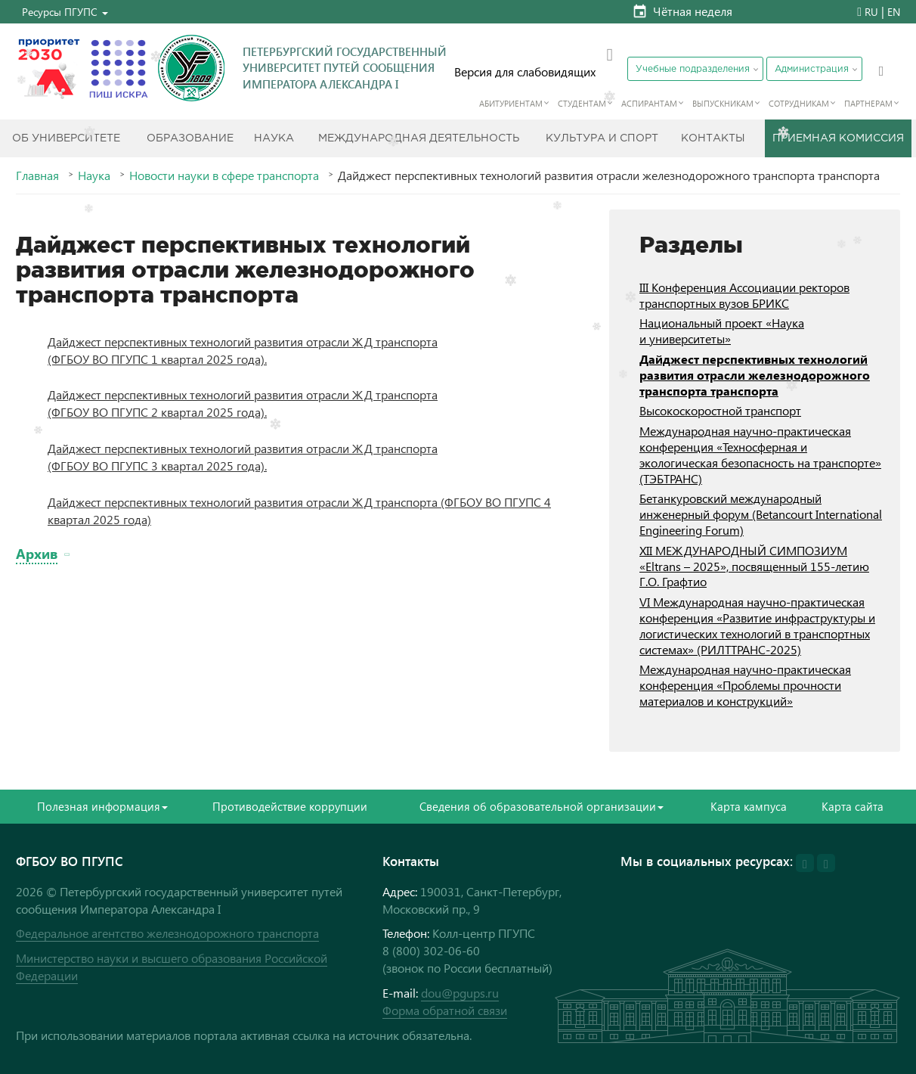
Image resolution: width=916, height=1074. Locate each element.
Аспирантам (649, 103)
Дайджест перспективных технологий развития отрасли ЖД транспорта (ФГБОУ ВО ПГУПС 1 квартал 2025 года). (243, 350)
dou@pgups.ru (460, 993)
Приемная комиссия (838, 138)
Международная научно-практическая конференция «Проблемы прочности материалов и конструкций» (745, 685)
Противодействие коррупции (289, 806)
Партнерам (868, 103)
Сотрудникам (799, 103)
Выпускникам (723, 103)
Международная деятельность (418, 138)
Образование (190, 138)
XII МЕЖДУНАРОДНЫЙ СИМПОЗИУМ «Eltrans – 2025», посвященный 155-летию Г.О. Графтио (754, 566)
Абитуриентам (511, 103)
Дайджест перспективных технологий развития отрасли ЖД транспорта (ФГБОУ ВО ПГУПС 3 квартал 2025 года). (243, 456)
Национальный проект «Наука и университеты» (721, 330)
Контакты (713, 138)
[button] (65, 12)
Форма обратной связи (444, 1010)
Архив (36, 553)
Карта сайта (853, 806)
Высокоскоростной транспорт (720, 410)
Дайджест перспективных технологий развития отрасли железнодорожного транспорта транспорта (754, 375)
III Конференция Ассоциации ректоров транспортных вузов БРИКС (744, 295)
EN (893, 12)
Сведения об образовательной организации (541, 806)
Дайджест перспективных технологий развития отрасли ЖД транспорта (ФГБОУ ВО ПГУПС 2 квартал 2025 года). (243, 403)
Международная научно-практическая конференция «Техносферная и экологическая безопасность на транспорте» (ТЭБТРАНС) (760, 454)
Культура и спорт (602, 138)
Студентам (582, 103)
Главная (37, 175)
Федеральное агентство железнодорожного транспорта (167, 933)
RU (871, 12)
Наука (274, 138)
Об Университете (66, 138)
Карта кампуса (748, 806)
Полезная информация (102, 806)
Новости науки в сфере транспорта (224, 175)
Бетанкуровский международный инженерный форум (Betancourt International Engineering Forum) (760, 514)
